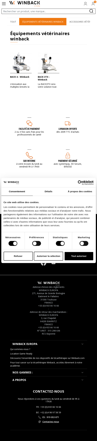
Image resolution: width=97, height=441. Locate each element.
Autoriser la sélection (48, 256)
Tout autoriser (79, 256)
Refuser (18, 256)
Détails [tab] (48, 191)
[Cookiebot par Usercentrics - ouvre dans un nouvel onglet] (80, 182)
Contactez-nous (50, 421)
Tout (13, 21)
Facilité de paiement (29, 129)
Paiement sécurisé (67, 161)
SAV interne (29, 161)
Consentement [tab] (17, 191)
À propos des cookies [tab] (80, 191)
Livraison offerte (68, 129)
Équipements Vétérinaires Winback (42, 21)
